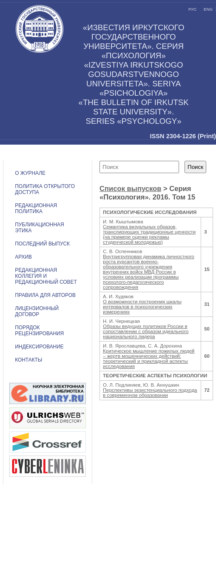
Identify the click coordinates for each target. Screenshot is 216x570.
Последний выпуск (42, 244)
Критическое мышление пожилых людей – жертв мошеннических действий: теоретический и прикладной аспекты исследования (148, 358)
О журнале (30, 173)
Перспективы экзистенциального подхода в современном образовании (150, 393)
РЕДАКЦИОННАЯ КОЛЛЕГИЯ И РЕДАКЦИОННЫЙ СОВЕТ (46, 276)
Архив (23, 257)
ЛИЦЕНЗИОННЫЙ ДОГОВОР (37, 311)
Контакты (28, 360)
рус (192, 9)
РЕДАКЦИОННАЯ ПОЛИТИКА (36, 208)
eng (208, 9)
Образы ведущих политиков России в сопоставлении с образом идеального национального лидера (145, 331)
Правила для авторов (45, 295)
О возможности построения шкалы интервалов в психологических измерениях (142, 306)
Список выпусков (130, 189)
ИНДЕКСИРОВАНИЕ (39, 347)
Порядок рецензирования (39, 330)
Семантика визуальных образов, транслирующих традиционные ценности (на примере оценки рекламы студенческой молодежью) (149, 234)
